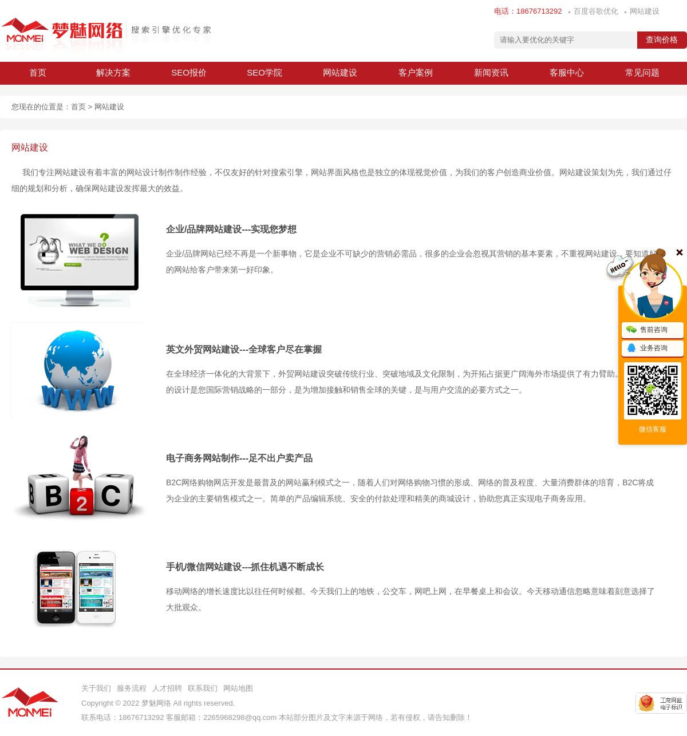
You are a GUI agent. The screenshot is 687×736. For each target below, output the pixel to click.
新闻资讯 (491, 72)
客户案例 (415, 72)
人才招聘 (167, 688)
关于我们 (96, 688)
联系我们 (203, 688)
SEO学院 (264, 72)
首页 (37, 72)
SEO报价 (189, 72)
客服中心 (567, 72)
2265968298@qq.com (240, 717)
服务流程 (132, 688)
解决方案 (113, 72)
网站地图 (238, 688)
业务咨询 (647, 348)
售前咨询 (647, 330)
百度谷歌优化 (596, 11)
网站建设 (645, 11)
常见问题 (642, 72)
